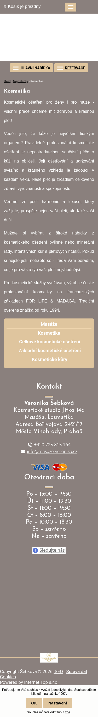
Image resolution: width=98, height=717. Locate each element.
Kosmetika (49, 333)
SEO (58, 671)
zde (67, 712)
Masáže (49, 324)
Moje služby (20, 81)
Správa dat (76, 671)
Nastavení (57, 703)
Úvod (7, 81)
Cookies (8, 676)
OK (34, 703)
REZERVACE (75, 68)
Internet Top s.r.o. (41, 682)
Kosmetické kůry (49, 359)
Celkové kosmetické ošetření (49, 341)
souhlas (32, 690)
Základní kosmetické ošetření (50, 350)
